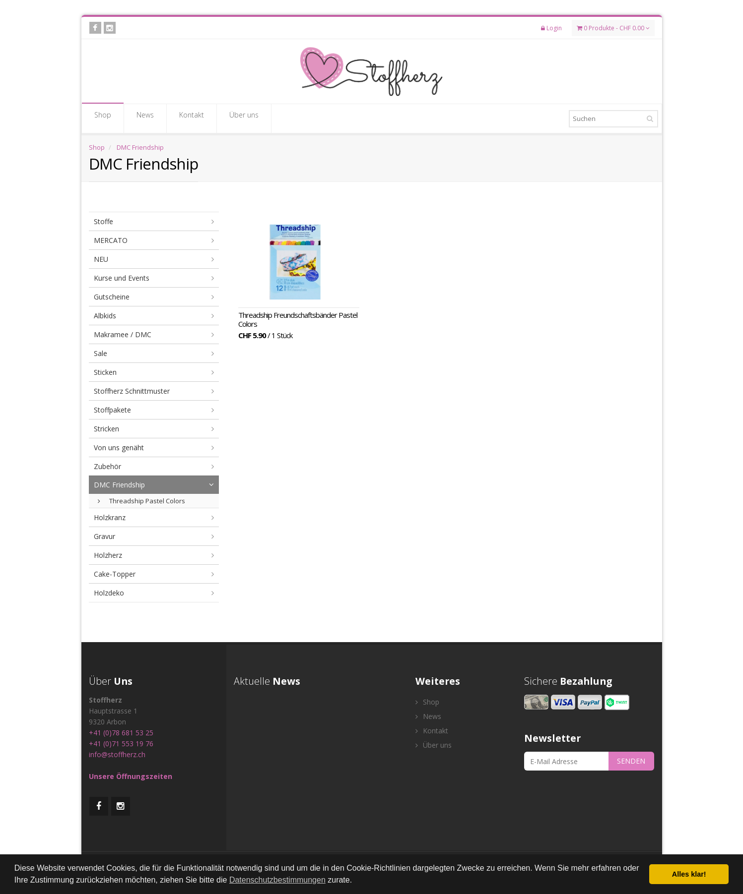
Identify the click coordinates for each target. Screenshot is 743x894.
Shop (102, 118)
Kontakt (191, 118)
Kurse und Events (121, 278)
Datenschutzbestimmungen (277, 880)
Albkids (105, 315)
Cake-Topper (114, 574)
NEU (101, 259)
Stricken (106, 428)
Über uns (244, 118)
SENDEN (631, 761)
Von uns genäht (119, 447)
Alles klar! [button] (689, 874)
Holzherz (108, 555)
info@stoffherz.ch (117, 754)
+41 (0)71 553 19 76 (121, 743)
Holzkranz (110, 517)
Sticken (105, 372)
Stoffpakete (112, 410)
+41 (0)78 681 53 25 (121, 732)
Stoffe (103, 221)
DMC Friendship (140, 147)
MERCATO (111, 240)
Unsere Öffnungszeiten (130, 776)
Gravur (104, 536)
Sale (100, 353)
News (145, 118)
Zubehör (107, 466)
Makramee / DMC (122, 334)
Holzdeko (109, 592)
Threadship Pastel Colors (141, 500)
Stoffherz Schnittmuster (132, 391)
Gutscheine (112, 296)
